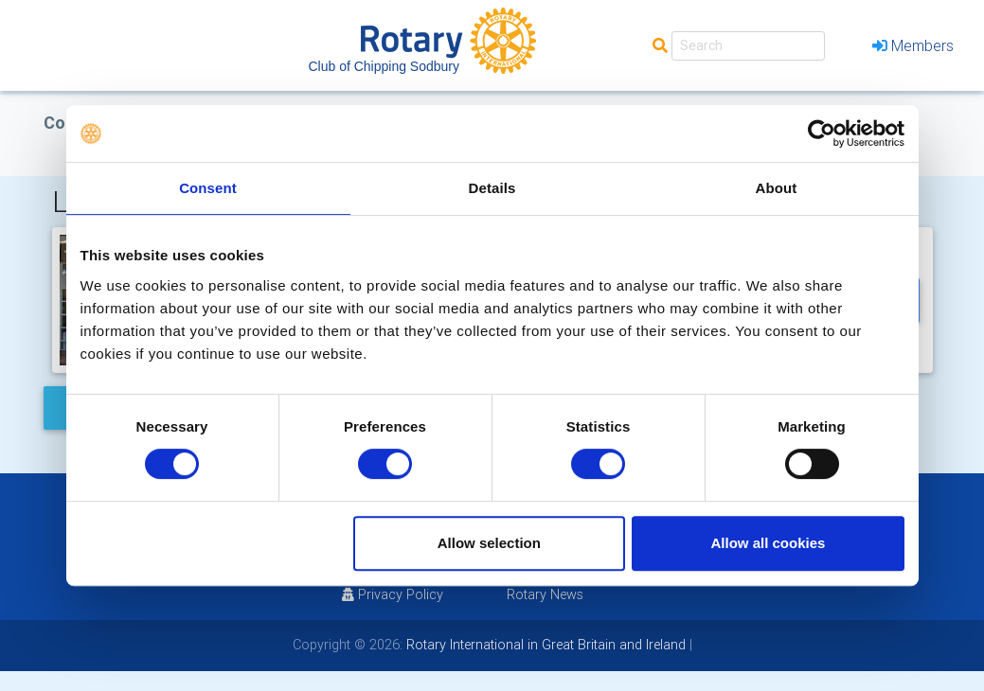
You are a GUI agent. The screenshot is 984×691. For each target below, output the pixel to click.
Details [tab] (492, 188)
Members (913, 45)
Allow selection (489, 543)
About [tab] (776, 188)
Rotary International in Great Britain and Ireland (544, 644)
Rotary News (545, 594)
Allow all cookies (768, 543)
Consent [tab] (208, 188)
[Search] (748, 46)
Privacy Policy (392, 594)
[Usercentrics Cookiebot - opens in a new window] (821, 133)
